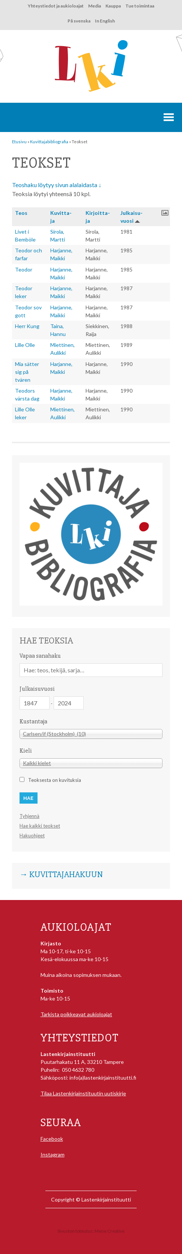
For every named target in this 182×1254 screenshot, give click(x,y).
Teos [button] (21, 213)
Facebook (52, 1139)
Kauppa (113, 6)
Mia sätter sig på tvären (27, 372)
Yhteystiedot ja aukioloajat (56, 6)
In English (105, 21)
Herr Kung (27, 326)
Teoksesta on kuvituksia (54, 780)
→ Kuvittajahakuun (61, 874)
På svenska (79, 21)
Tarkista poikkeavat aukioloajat (76, 1014)
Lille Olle (25, 345)
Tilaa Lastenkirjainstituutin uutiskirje (83, 1093)
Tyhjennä (29, 816)
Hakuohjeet (32, 835)
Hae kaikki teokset (40, 826)
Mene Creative (110, 1231)
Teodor (23, 269)
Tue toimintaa (139, 6)
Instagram (53, 1154)
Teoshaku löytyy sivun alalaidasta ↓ (56, 184)
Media (94, 6)
